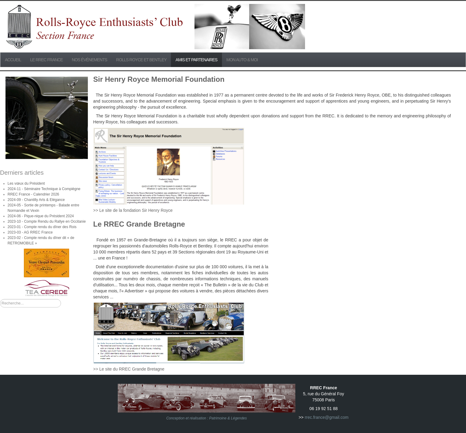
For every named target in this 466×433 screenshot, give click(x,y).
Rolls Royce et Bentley (141, 59)
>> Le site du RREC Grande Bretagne (129, 369)
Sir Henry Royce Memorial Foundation (159, 79)
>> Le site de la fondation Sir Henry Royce (133, 210)
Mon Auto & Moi (242, 59)
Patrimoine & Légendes (228, 418)
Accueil (13, 59)
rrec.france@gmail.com (327, 417)
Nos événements (89, 59)
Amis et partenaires (196, 59)
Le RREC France (46, 59)
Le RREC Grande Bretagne (139, 224)
